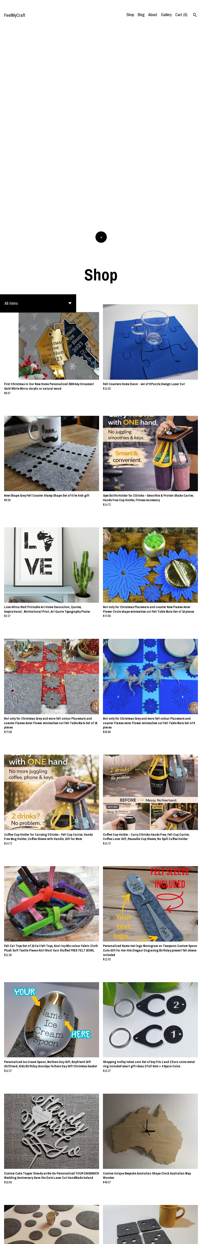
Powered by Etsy (39, 1237)
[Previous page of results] (69, 1225)
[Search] (195, 15)
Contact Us (155, 1237)
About (152, 14)
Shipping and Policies (180, 1237)
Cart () (181, 14)
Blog (141, 14)
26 (126, 1225)
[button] (38, 103)
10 (109, 1225)
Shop (130, 14)
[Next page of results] (133, 1225)
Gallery (166, 14)
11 (115, 1225)
